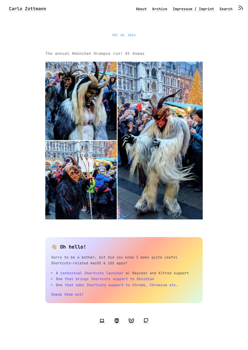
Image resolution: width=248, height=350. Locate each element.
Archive (159, 9)
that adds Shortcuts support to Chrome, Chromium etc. (121, 285)
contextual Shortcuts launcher (92, 273)
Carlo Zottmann (27, 8)
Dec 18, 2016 (124, 35)
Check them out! (67, 294)
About (141, 9)
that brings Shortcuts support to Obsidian (109, 278)
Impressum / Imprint (193, 9)
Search (225, 9)
